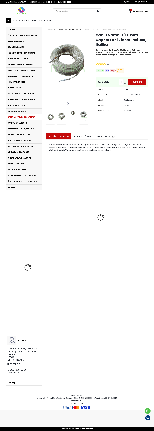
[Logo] (21, 11)
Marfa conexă (106, 136)
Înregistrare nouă (141, 2)
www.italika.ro (77, 395)
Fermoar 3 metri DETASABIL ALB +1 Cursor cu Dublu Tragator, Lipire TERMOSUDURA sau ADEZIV (31, 315)
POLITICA (25, 20)
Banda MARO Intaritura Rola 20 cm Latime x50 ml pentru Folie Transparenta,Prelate (109, 226)
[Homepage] (8, 20)
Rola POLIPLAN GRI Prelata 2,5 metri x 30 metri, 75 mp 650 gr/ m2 (82, 240)
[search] (98, 11)
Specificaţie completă (59, 136)
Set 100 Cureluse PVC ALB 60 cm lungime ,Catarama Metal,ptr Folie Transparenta (31, 230)
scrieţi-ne (15, 363)
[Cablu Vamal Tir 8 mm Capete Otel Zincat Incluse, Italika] (67, 67)
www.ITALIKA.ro (12, 2)
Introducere (50, 29)
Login (128, 2)
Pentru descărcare (82, 136)
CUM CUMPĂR (36, 20)
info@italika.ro (77, 400)
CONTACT (48, 20)
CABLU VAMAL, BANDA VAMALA (70, 29)
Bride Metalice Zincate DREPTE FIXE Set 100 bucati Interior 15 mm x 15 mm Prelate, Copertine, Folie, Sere (30, 284)
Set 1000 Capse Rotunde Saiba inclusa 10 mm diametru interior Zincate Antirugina (136, 225)
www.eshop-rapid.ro (84, 429)
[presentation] (48, 67)
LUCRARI (16, 20)
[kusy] (50, 257)
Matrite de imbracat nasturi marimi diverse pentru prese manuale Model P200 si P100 (57, 224)
